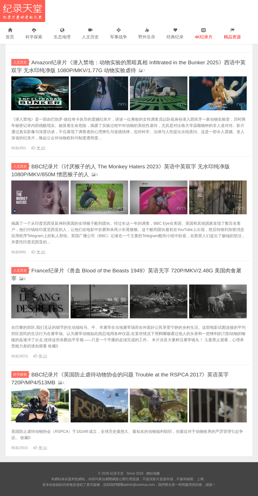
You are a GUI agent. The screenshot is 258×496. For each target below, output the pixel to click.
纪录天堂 (22, 11)
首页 (10, 33)
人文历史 (90, 33)
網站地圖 (153, 473)
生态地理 (62, 33)
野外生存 (146, 33)
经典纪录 (175, 33)
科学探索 (33, 33)
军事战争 (118, 33)
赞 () (38, 148)
